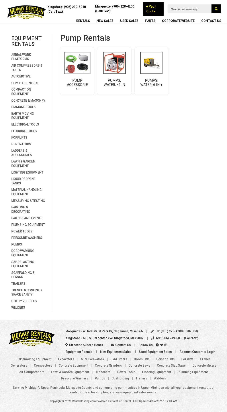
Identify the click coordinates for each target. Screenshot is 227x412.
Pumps (16, 244)
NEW (105, 21)
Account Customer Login (197, 352)
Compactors (43, 365)
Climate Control (24, 83)
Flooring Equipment (156, 371)
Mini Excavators (92, 359)
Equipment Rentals (78, 352)
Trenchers (103, 371)
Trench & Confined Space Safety (26, 292)
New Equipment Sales (115, 352)
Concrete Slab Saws (171, 365)
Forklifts (19, 137)
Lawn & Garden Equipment (23, 164)
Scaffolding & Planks (23, 275)
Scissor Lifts (165, 359)
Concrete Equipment (73, 365)
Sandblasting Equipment (22, 264)
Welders (18, 307)
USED (129, 21)
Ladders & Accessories (21, 153)
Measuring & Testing (28, 201)
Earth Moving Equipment (22, 116)
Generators (21, 144)
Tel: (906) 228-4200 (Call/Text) (174, 331)
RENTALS (83, 21)
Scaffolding (120, 378)
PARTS (150, 21)
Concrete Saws (139, 365)
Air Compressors (32, 371)
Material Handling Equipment (26, 192)
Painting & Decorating (20, 209)
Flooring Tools (24, 131)
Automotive (21, 76)
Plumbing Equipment (28, 224)
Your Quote (151, 9)
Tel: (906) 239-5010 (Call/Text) (175, 338)
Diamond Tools (23, 107)
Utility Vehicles (24, 301)
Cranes (205, 359)
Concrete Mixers (204, 365)
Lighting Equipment (27, 172)
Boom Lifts (142, 359)
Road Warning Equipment (22, 253)
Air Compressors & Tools (26, 68)
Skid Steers (119, 359)
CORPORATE (178, 21)
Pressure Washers (26, 238)
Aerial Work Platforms (21, 57)
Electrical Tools (25, 124)
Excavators (66, 359)
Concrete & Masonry (28, 100)
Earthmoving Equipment (34, 359)
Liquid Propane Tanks (23, 181)
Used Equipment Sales (155, 352)
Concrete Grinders (108, 365)
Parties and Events (27, 218)
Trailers (18, 283)
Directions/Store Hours (84, 345)
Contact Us (121, 345)
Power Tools (21, 231)
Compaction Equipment (21, 92)
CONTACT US (211, 21)
